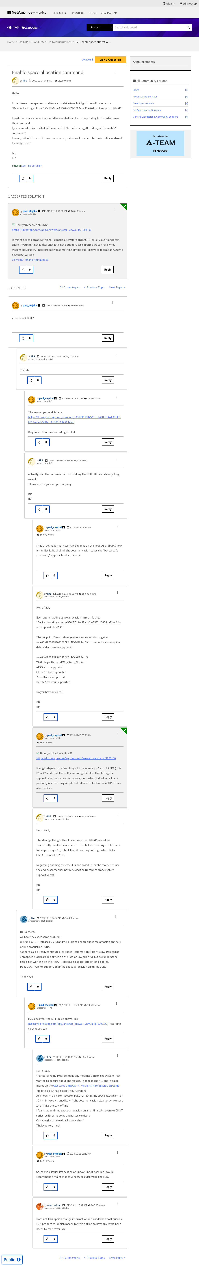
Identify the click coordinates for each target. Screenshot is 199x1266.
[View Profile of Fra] (32, 918)
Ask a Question (110, 59)
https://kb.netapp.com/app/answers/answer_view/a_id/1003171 (68, 1023)
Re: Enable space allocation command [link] (93, 42)
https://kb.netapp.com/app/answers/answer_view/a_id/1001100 (51, 230)
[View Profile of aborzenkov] (53, 1205)
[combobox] (152, 27)
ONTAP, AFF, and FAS (31, 42)
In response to (28, 214)
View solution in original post (30, 259)
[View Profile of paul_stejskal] (30, 211)
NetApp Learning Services (147, 110)
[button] (115, 72)
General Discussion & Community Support (155, 116)
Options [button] (87, 59)
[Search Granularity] (99, 27)
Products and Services (145, 96)
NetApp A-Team (109, 12)
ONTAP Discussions (60, 42)
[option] (160, 143)
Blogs (92, 12)
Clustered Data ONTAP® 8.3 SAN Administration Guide (86, 1085)
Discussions (60, 12)
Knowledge (78, 12)
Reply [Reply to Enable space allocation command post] (107, 178)
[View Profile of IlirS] (25, 80)
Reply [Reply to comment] (107, 269)
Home (11, 42)
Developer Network (143, 103)
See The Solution (31, 165)
